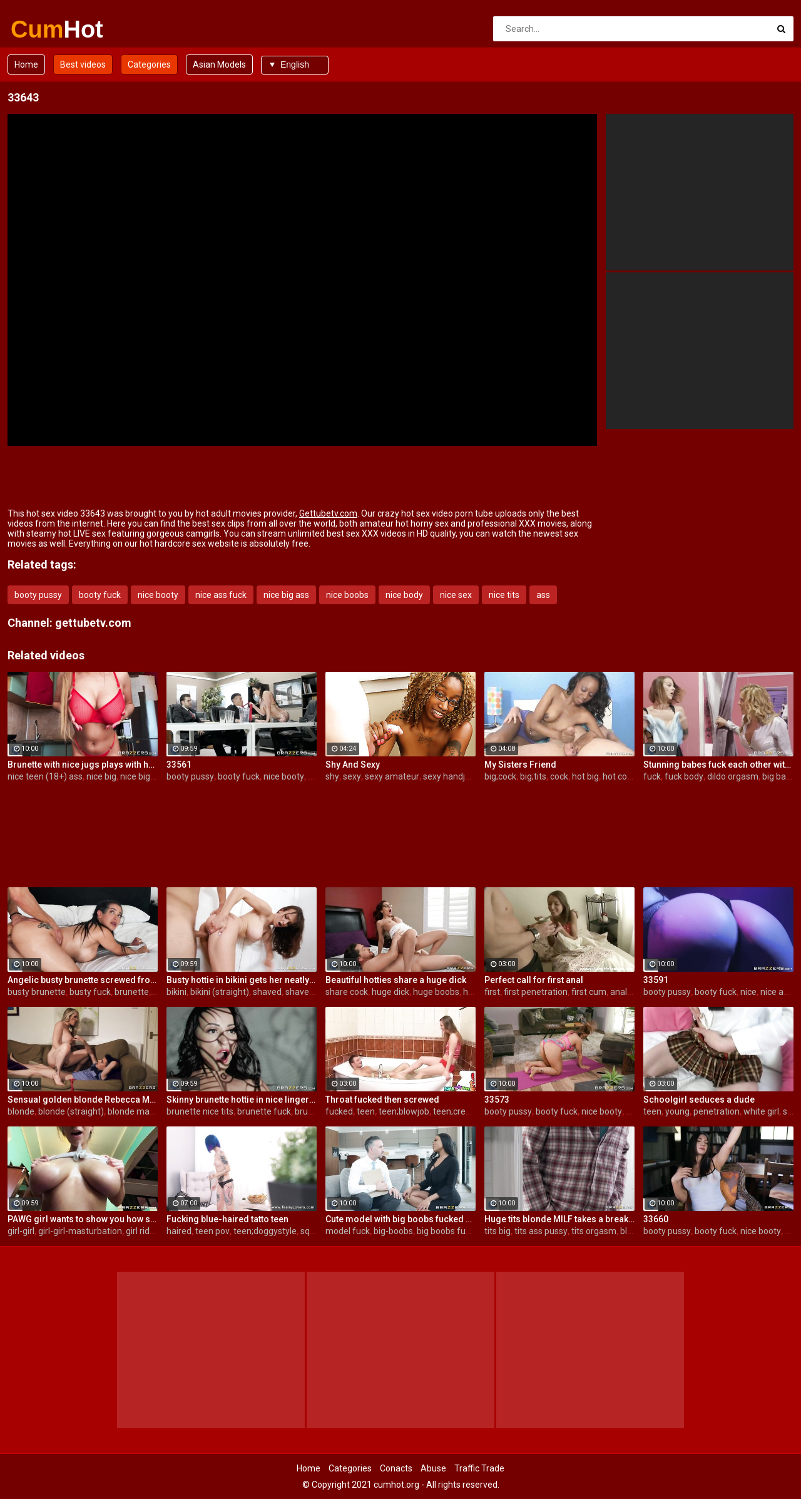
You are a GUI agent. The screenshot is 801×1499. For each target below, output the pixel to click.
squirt (311, 1231)
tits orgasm (593, 1231)
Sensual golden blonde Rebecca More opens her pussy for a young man (83, 1100)
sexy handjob (449, 776)
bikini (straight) (219, 992)
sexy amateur (392, 776)
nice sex (456, 595)
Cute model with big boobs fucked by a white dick (400, 1219)
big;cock (500, 776)
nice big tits (142, 776)
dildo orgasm (732, 776)
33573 (496, 1100)
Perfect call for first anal (533, 980)
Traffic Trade (479, 1468)
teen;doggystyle (265, 1231)
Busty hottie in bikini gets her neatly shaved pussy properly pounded (241, 980)
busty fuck (90, 992)
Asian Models (219, 64)
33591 (655, 980)
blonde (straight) (71, 1111)
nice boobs (347, 595)
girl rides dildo (153, 1231)
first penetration (536, 992)
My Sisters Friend (520, 765)
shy (332, 776)
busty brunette (37, 992)
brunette (132, 992)
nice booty (158, 595)
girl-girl (21, 1231)
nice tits (504, 595)
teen (366, 1111)
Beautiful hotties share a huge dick (395, 980)
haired (178, 1231)
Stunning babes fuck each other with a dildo (718, 765)
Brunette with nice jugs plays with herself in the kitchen (83, 765)
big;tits (533, 776)
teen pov (212, 1231)
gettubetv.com (93, 622)
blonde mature (137, 1111)
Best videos (83, 64)
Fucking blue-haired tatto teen (227, 1219)
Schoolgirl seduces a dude (699, 1100)
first (492, 992)
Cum (43, 29)
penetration (716, 1111)
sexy (352, 776)
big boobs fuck (445, 1231)
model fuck (347, 1231)
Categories (149, 64)
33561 (178, 765)
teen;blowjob (404, 1111)
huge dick (390, 992)
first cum (588, 992)
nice (748, 992)
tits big (497, 1231)
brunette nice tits (199, 1111)
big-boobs (393, 1231)
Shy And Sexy (352, 765)
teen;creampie (462, 1111)
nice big (101, 776)
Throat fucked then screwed (382, 1100)
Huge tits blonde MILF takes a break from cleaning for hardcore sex (559, 1219)
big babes (781, 776)
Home (26, 64)
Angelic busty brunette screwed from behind (83, 980)
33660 (655, 1219)
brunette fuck (264, 1111)
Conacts (396, 1468)
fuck (652, 776)
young (677, 1111)
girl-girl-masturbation (80, 1231)
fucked (339, 1111)
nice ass (776, 992)
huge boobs (436, 992)
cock (559, 776)
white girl (761, 1111)
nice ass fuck (221, 595)
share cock (346, 992)
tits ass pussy (541, 1231)
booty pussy (38, 595)
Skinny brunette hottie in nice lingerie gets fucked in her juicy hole (241, 1100)
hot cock (619, 776)
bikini (176, 992)
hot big (585, 776)
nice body (404, 595)
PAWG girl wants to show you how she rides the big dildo (83, 1219)
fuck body (684, 776)
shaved (267, 992)
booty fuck (100, 595)
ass (543, 595)
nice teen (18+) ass (45, 776)
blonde (21, 1111)
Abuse (433, 1468)
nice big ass (286, 595)
